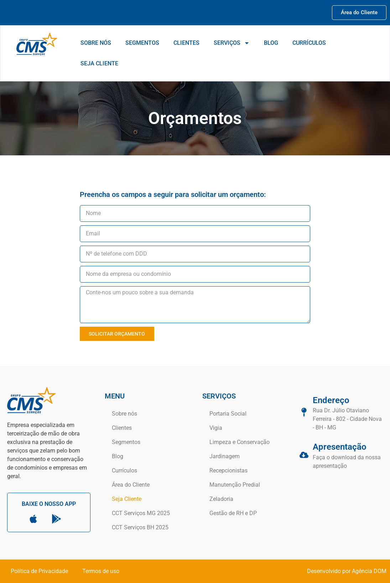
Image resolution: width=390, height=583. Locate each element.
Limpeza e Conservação (239, 442)
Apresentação (339, 447)
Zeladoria (221, 499)
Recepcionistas (228, 470)
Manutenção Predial (234, 484)
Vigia (215, 427)
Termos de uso (100, 571)
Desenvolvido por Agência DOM (346, 571)
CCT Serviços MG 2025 (141, 513)
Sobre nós (95, 42)
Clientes (186, 42)
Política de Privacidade (39, 571)
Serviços (232, 43)
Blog (271, 42)
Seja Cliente (99, 63)
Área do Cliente (131, 484)
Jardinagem (224, 456)
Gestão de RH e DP (233, 513)
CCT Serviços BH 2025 (140, 527)
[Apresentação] (304, 454)
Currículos (309, 42)
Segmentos (142, 42)
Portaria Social (227, 413)
